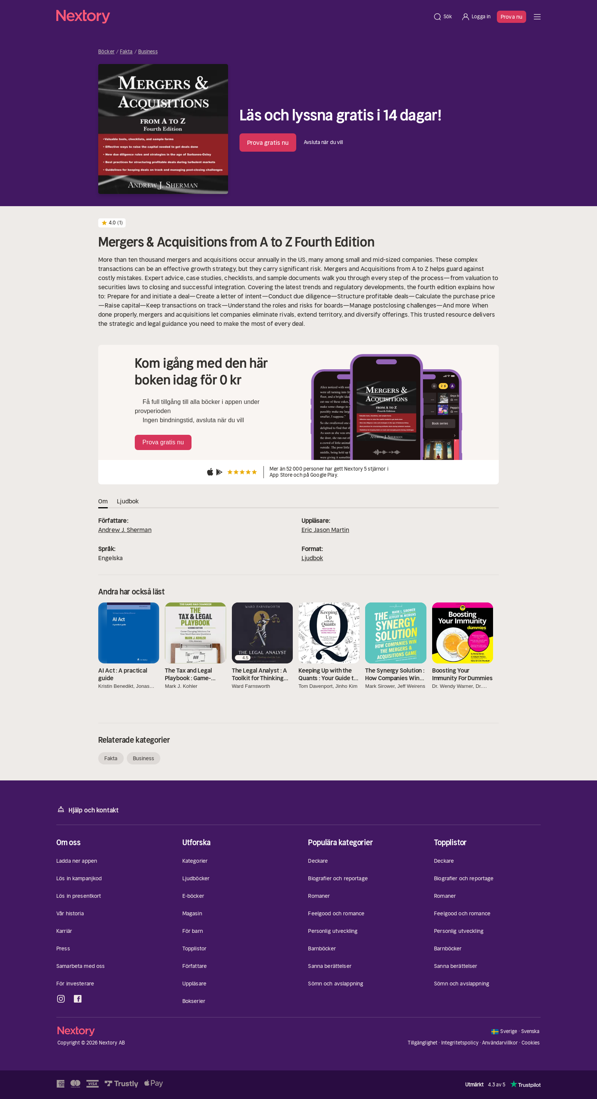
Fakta (126, 52)
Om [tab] (103, 501)
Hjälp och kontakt (87, 809)
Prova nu (511, 16)
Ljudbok (312, 558)
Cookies (531, 1043)
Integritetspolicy (460, 1043)
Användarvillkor (500, 1043)
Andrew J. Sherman (125, 529)
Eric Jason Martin (326, 529)
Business (148, 52)
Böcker (106, 52)
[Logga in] (476, 17)
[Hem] (242, 17)
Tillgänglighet (422, 1043)
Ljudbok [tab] (128, 501)
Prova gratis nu (268, 142)
